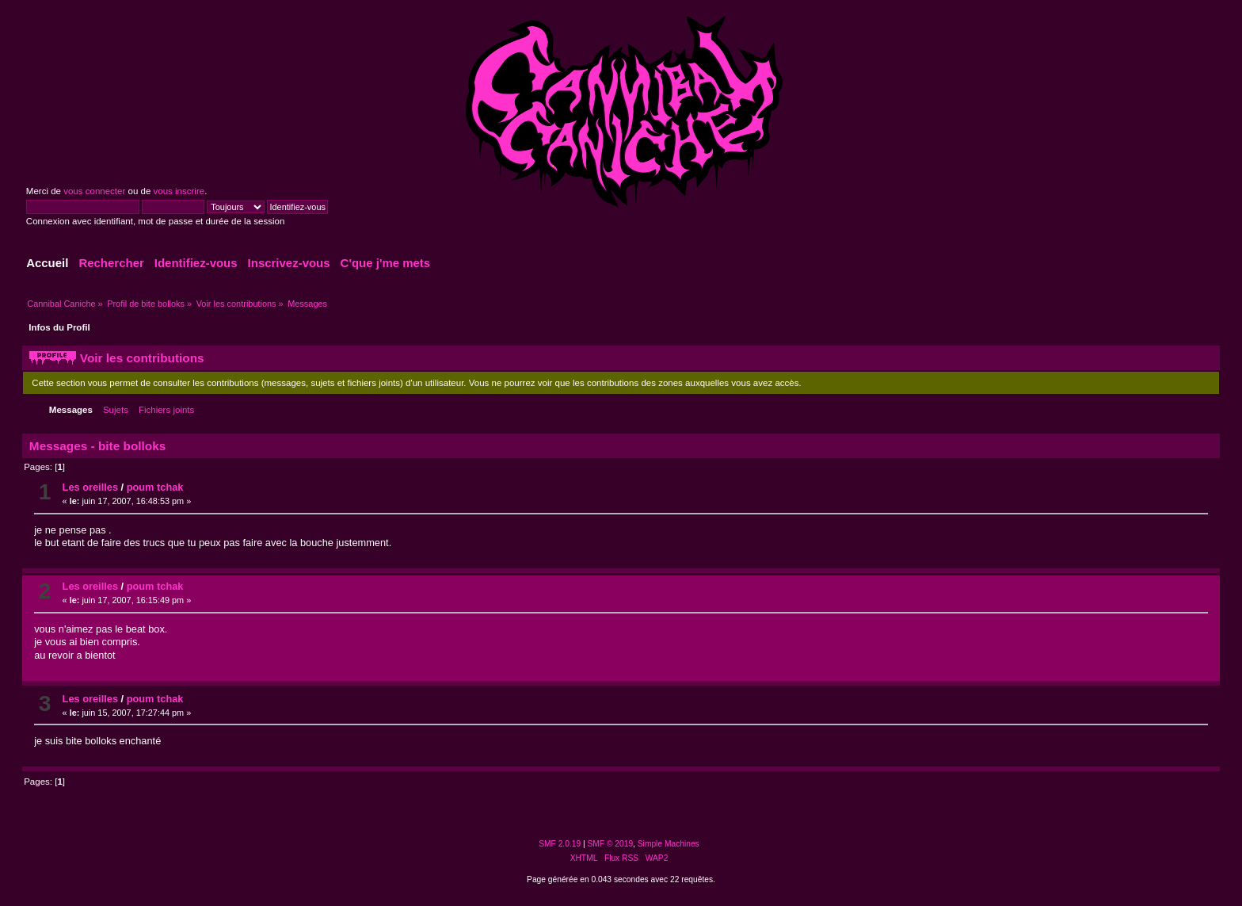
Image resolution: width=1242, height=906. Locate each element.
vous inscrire (179, 191)
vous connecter (94, 191)
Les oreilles (90, 487)
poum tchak (155, 487)
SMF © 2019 (611, 843)
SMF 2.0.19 (560, 843)
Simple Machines (668, 843)
